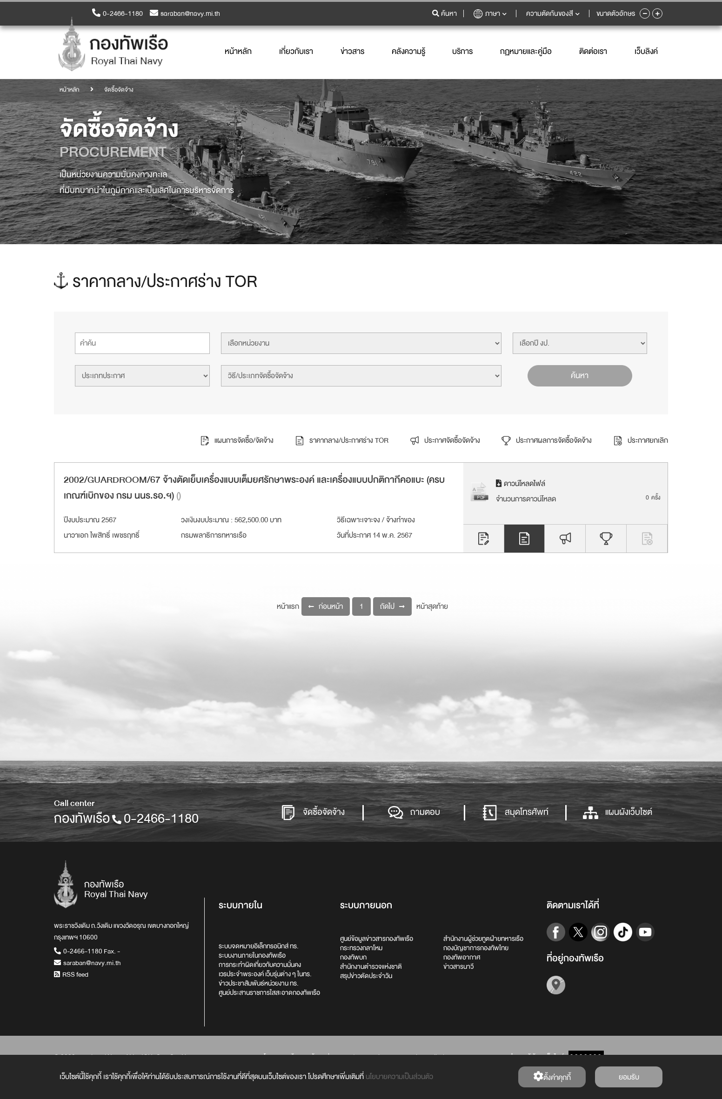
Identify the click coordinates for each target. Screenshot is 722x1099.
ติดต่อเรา (593, 52)
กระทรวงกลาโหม (361, 947)
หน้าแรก (288, 606)
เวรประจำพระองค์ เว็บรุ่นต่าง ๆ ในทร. (265, 974)
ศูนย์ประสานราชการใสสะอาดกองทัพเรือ (269, 992)
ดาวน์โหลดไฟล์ (520, 484)
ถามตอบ (414, 812)
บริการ (462, 52)
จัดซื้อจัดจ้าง (313, 812)
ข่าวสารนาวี (458, 966)
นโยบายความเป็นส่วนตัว (399, 1077)
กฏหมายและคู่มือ (526, 52)
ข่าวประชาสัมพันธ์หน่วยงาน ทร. (259, 983)
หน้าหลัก (238, 52)
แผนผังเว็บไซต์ (617, 812)
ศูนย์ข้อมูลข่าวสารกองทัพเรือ (376, 938)
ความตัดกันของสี (553, 14)
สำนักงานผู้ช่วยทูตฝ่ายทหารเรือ (483, 938)
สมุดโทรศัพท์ (515, 812)
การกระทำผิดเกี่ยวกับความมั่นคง (260, 964)
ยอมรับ (629, 1077)
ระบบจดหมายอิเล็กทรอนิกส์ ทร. (259, 946)
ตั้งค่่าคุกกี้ (552, 1077)
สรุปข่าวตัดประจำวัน (366, 975)
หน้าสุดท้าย (432, 606)
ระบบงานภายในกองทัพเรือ (252, 955)
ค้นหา (579, 375)
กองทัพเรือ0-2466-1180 (126, 818)
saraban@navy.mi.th (185, 14)
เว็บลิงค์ (646, 52)
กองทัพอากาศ (461, 957)
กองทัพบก (353, 957)
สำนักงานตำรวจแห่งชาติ (371, 966)
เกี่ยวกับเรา (296, 52)
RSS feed (71, 974)
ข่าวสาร (352, 52)
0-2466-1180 (117, 14)
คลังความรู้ (408, 52)
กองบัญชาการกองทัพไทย (475, 947)
